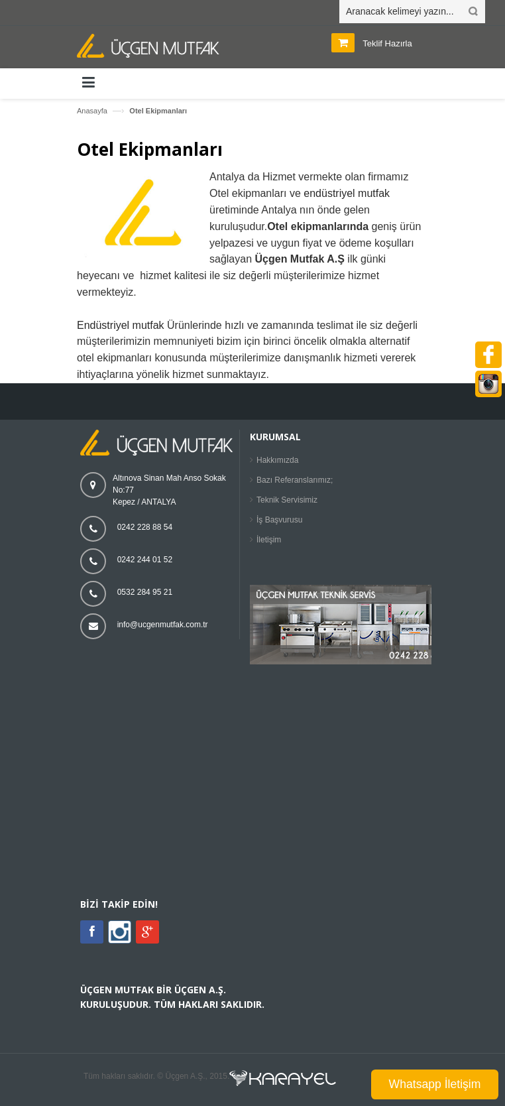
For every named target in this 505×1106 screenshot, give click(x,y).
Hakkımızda (277, 460)
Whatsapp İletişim (435, 1084)
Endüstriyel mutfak (120, 325)
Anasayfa (92, 111)
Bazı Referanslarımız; (294, 480)
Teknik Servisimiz (286, 500)
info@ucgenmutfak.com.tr (162, 624)
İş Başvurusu (279, 519)
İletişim (268, 539)
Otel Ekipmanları (158, 111)
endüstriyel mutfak (347, 193)
